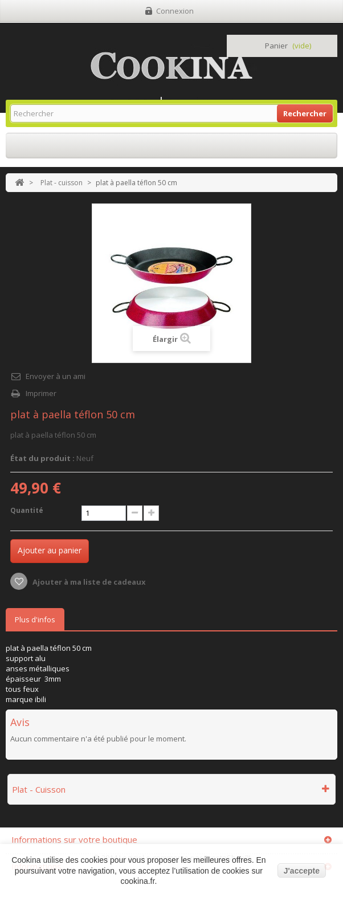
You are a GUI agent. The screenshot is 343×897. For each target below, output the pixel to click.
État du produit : (42, 458)
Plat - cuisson (61, 182)
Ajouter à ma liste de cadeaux (88, 582)
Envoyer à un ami (55, 376)
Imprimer (41, 393)
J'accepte (302, 870)
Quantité (26, 510)
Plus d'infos (35, 619)
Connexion (175, 11)
